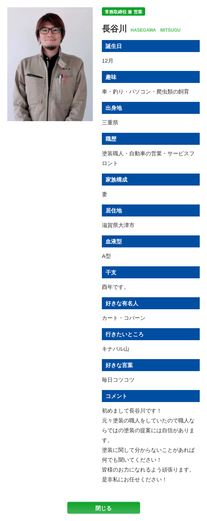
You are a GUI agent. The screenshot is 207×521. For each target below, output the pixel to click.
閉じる (103, 508)
